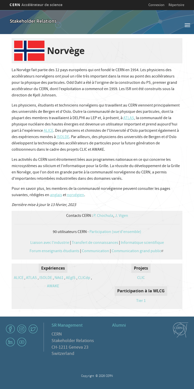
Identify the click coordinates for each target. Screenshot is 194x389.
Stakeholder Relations (33, 21)
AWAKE (53, 286)
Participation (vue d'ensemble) (115, 232)
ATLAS (128, 118)
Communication (95, 251)
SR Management (67, 325)
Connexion (156, 5)
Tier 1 (141, 301)
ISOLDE (63, 137)
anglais (56, 195)
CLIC (141, 278)
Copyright (88, 376)
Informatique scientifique (142, 243)
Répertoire (176, 5)
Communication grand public (138, 251)
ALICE (48, 131)
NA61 (59, 278)
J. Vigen (121, 216)
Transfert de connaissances (95, 243)
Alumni (119, 325)
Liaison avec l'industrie (49, 243)
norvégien (75, 195)
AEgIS (71, 278)
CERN (36, 4)
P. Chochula (103, 216)
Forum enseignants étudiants (54, 251)
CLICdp (84, 278)
